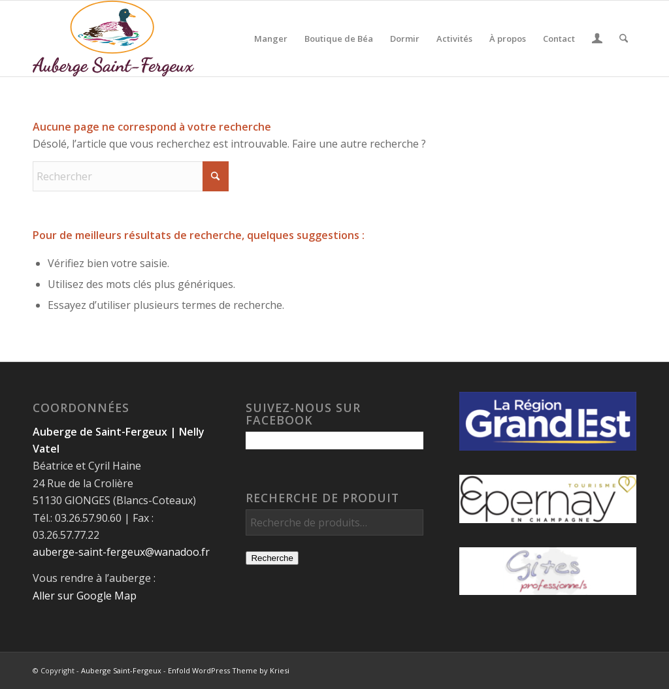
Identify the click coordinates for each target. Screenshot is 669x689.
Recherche (272, 558)
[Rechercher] (623, 38)
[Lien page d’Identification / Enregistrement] (597, 40)
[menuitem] (271, 38)
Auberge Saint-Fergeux (121, 670)
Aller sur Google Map (85, 595)
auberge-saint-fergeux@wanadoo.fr (121, 552)
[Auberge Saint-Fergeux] (113, 38)
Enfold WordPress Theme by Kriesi (228, 670)
